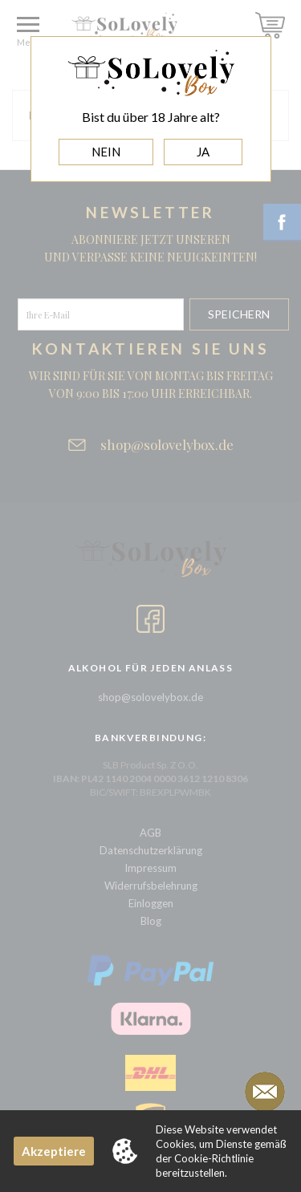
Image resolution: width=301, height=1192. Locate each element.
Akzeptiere (54, 1151)
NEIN (106, 151)
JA (203, 151)
